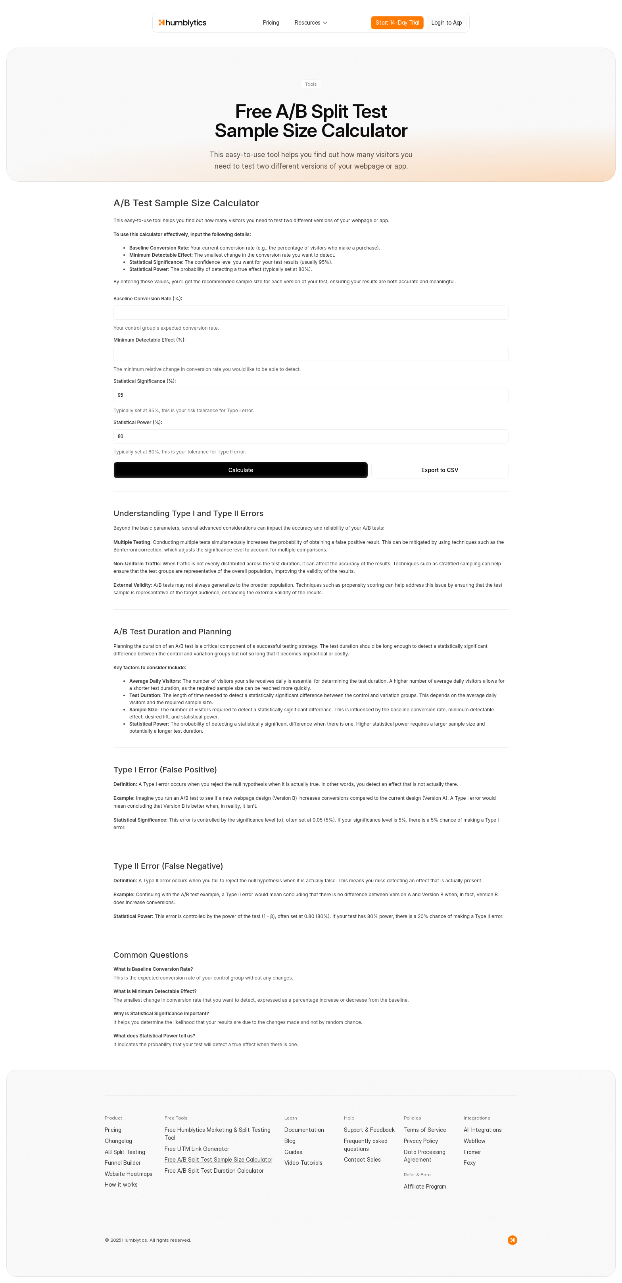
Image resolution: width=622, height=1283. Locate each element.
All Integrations (483, 1129)
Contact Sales (362, 1159)
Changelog (118, 1140)
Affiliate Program (425, 1186)
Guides (293, 1152)
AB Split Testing (125, 1152)
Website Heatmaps (128, 1173)
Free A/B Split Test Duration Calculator (214, 1170)
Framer (472, 1152)
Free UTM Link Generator (197, 1148)
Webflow (475, 1140)
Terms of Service (425, 1129)
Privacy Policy (421, 1140)
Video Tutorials (303, 1162)
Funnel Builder (122, 1162)
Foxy (470, 1162)
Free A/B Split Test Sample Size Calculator (218, 1159)
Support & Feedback (369, 1129)
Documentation (304, 1129)
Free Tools (176, 1118)
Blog (290, 1140)
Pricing (113, 1129)
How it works (121, 1184)
